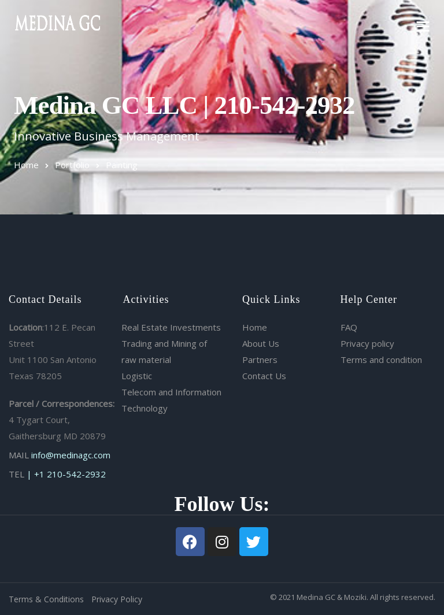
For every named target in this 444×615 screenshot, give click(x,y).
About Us (260, 343)
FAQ (349, 327)
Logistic (136, 375)
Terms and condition (381, 359)
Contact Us (264, 375)
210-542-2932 (76, 474)
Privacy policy (367, 343)
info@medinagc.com (70, 455)
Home (26, 165)
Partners (260, 359)
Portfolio (72, 165)
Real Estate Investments (171, 327)
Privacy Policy (116, 599)
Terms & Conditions (46, 599)
